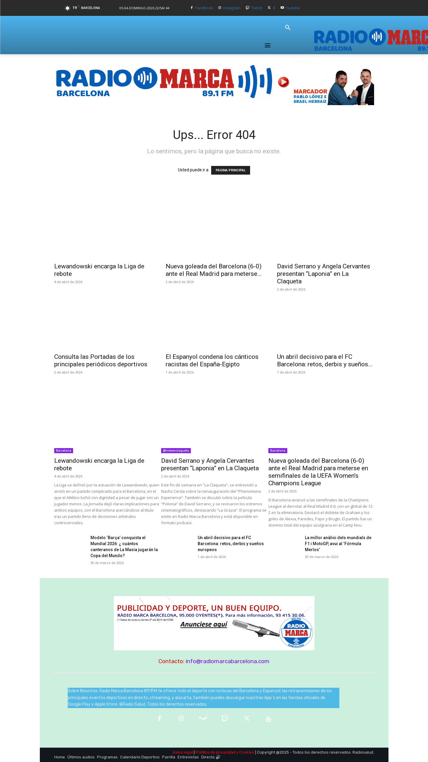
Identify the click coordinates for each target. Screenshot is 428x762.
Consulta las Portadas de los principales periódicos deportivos (100, 360)
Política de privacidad (215, 752)
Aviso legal (183, 752)
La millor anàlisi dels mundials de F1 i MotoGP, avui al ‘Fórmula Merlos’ (338, 543)
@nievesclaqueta (176, 450)
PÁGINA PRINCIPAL (231, 170)
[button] (288, 28)
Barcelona (63, 450)
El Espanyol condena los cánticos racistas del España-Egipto (212, 360)
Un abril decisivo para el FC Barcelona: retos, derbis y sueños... (325, 360)
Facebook (204, 8)
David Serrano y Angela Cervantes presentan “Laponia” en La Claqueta (323, 274)
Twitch (256, 8)
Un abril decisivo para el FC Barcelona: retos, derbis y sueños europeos (231, 543)
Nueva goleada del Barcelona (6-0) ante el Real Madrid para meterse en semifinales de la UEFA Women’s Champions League (318, 472)
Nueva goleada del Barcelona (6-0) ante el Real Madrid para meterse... (214, 270)
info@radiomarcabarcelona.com (228, 661)
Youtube (292, 8)
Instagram (232, 8)
